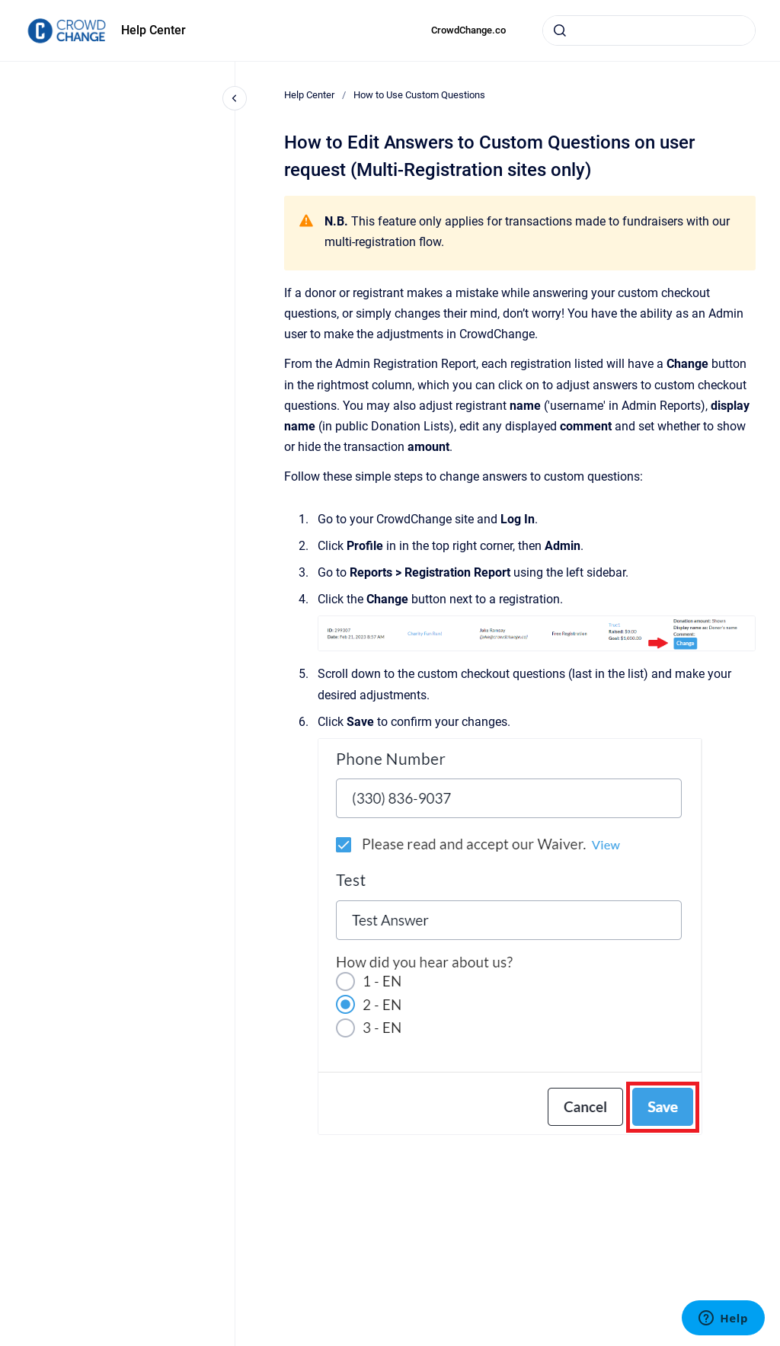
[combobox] (649, 30)
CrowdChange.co (468, 30)
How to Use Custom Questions (419, 95)
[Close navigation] (234, 98)
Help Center (153, 30)
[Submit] (560, 30)
